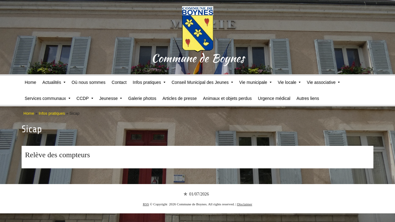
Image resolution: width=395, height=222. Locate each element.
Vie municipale (255, 82)
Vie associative (323, 82)
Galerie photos (142, 98)
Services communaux (47, 98)
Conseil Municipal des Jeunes (202, 82)
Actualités (53, 82)
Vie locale (289, 82)
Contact (119, 82)
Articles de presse (180, 98)
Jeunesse (110, 98)
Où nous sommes (89, 82)
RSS (146, 204)
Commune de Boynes (197, 58)
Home (30, 82)
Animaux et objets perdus (227, 98)
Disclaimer (244, 204)
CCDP (85, 98)
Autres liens (308, 98)
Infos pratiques (149, 82)
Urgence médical (274, 98)
